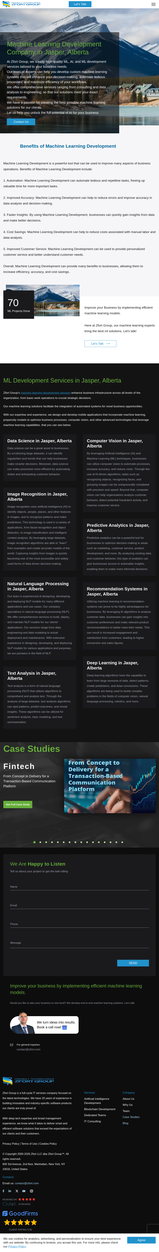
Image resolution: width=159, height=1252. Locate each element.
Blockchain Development (99, 1109)
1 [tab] (34, 842)
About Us (128, 1098)
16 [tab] (122, 842)
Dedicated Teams (95, 1115)
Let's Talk (80, 4)
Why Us (128, 1104)
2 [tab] (40, 842)
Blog (125, 1123)
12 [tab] (99, 842)
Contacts (8, 1177)
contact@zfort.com (28, 1049)
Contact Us (21, 122)
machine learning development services (46, 392)
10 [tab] (87, 842)
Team (126, 1111)
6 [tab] (64, 842)
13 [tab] (104, 842)
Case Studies (131, 1117)
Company (129, 1092)
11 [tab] (93, 842)
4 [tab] (52, 842)
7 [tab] (69, 842)
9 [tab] (81, 842)
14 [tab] (110, 842)
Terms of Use (29, 1143)
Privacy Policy (17, 1246)
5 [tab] (58, 842)
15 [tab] (116, 842)
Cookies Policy (48, 1143)
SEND (133, 963)
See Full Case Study (18, 804)
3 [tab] (46, 842)
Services (89, 1092)
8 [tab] (75, 842)
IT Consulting (92, 1121)
